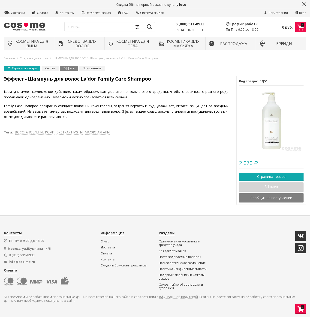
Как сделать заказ (172, 251)
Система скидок (150, 13)
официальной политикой (178, 297)
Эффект (68, 68)
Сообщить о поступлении (271, 197)
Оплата (40, 13)
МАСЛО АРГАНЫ (97, 132)
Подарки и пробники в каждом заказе (182, 276)
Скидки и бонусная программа (124, 265)
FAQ (123, 13)
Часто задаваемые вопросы (180, 257)
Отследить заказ (96, 13)
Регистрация (276, 13)
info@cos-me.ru (22, 262)
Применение (92, 68)
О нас (105, 241)
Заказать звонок (190, 30)
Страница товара (22, 68)
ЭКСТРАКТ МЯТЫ (70, 132)
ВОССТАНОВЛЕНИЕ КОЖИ (34, 132)
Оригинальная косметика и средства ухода (179, 243)
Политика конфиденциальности (183, 269)
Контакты (64, 13)
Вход (300, 13)
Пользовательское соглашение (182, 263)
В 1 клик (271, 187)
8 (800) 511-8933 (189, 24)
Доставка (14, 13)
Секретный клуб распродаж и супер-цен (181, 286)
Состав (50, 68)
